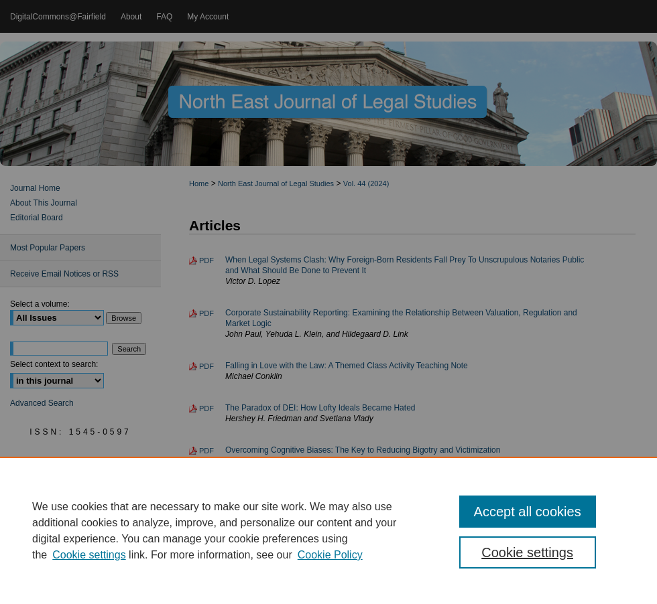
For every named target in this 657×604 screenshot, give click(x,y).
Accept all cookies (527, 511)
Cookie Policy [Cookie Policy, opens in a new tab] (330, 554)
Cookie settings (88, 554)
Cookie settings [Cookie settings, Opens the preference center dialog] (527, 552)
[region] (328, 530)
